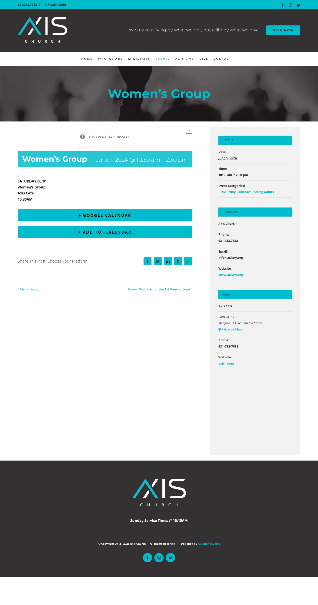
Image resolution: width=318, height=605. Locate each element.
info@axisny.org (54, 4)
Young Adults (263, 192)
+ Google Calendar (104, 215)
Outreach (244, 192)
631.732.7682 (27, 4)
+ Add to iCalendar (105, 232)
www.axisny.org (230, 275)
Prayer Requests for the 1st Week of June (159, 289)
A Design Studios (209, 543)
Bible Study (227, 192)
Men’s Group (29, 289)
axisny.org (226, 363)
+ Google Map (231, 329)
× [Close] (189, 131)
